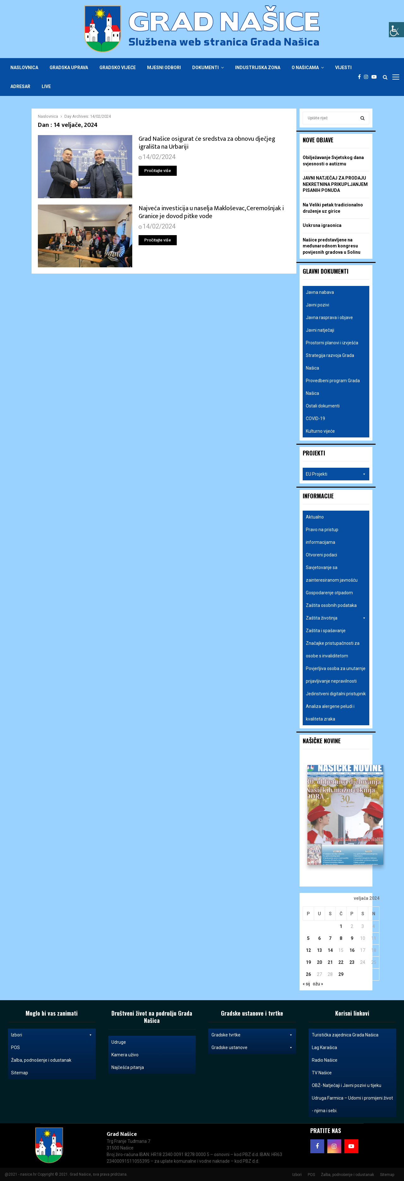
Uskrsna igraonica (322, 225)
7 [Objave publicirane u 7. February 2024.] (330, 938)
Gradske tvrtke (252, 1035)
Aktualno (315, 516)
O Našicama (305, 67)
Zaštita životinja (336, 618)
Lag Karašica (324, 1047)
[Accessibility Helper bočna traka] (396, 29)
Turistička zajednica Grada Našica (345, 1034)
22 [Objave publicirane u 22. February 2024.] (340, 962)
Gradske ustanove (252, 1047)
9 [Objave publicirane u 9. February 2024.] (352, 938)
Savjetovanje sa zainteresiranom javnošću (332, 574)
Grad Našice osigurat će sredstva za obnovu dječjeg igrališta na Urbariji (207, 143)
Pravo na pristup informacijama (322, 536)
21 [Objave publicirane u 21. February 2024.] (330, 962)
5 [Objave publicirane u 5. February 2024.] (308, 938)
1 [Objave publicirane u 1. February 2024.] (341, 926)
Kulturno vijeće (320, 431)
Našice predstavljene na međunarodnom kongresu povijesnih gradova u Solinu (331, 246)
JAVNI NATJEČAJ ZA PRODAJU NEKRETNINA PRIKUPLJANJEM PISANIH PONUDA (335, 184)
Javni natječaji (320, 330)
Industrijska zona (257, 67)
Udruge (118, 1042)
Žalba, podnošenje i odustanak (41, 1060)
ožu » (318, 983)
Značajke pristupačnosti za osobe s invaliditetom (332, 649)
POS (15, 1047)
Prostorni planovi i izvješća (332, 342)
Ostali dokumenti (323, 405)
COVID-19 (315, 418)
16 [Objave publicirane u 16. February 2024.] (351, 950)
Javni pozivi (317, 304)
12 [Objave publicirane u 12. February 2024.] (308, 950)
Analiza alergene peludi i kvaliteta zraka (330, 712)
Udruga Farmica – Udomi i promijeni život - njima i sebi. (352, 1104)
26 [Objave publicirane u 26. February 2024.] (308, 974)
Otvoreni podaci (321, 554)
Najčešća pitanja (127, 1067)
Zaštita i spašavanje (326, 630)
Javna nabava (320, 292)
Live (46, 86)
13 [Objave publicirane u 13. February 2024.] (319, 950)
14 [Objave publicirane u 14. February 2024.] (330, 950)
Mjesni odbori (164, 67)
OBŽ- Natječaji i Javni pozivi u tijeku (346, 1085)
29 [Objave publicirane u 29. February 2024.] (340, 974)
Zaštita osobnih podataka (331, 605)
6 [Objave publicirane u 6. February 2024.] (319, 938)
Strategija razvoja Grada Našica (330, 362)
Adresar (20, 86)
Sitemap (19, 1072)
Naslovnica (24, 67)
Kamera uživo (125, 1054)
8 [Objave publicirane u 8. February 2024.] (341, 938)
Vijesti (343, 67)
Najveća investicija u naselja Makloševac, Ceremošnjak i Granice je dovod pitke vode (211, 212)
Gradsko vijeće (117, 67)
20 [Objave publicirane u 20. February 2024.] (319, 962)
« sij (306, 983)
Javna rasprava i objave (329, 317)
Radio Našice (324, 1060)
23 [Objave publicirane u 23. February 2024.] (351, 962)
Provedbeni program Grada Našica (333, 387)
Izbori (51, 1035)
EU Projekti (336, 474)
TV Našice (322, 1072)
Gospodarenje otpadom (329, 592)
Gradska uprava (69, 67)
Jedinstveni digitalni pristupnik (336, 693)
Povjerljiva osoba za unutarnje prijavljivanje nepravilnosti (335, 675)
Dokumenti (205, 67)
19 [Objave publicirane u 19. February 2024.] (308, 962)
